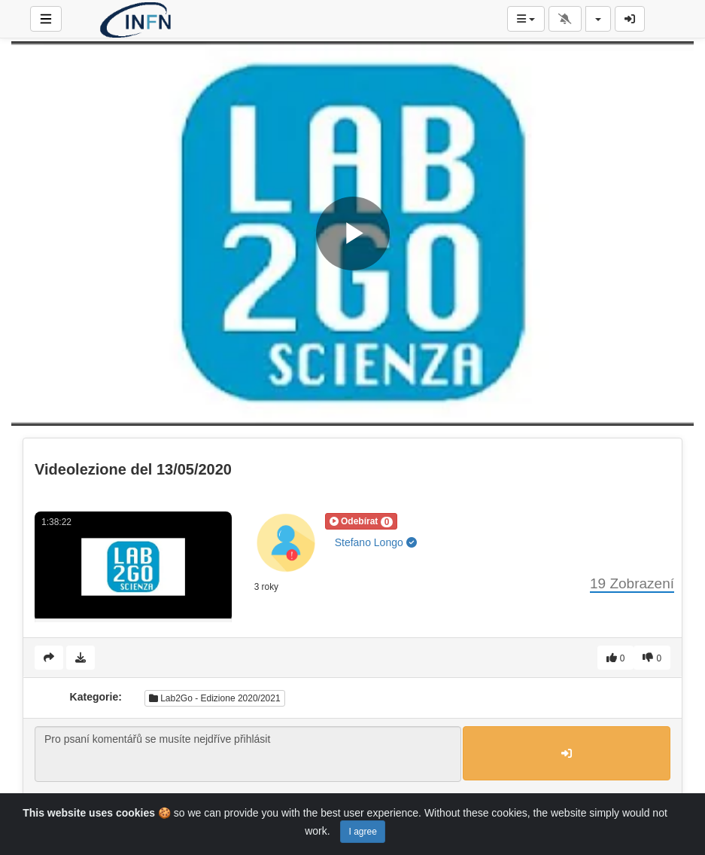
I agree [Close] (362, 831)
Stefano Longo (376, 542)
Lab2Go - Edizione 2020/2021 (215, 698)
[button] (361, 521)
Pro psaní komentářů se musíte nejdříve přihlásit (248, 754)
